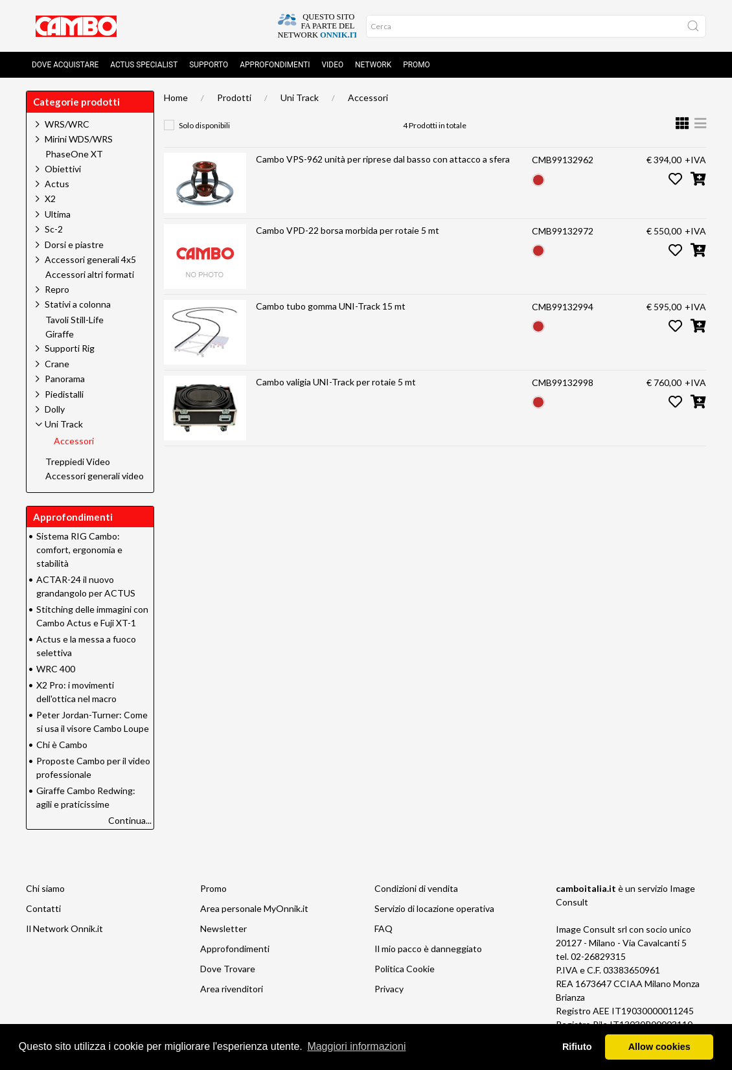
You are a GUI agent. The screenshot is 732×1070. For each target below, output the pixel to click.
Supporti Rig (70, 348)
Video (333, 64)
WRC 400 (55, 668)
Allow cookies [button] (659, 1047)
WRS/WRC (67, 124)
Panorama (65, 378)
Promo (416, 64)
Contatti (43, 908)
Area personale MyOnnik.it (254, 908)
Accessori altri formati (89, 274)
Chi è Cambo (61, 744)
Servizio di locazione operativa (434, 908)
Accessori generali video (94, 476)
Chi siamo (45, 888)
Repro (57, 289)
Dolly (55, 409)
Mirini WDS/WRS (79, 138)
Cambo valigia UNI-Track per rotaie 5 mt (336, 381)
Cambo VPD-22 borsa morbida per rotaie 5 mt (347, 230)
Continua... (130, 820)
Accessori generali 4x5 (90, 259)
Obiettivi (63, 168)
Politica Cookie (404, 968)
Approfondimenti (275, 64)
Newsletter (223, 928)
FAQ (383, 928)
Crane (57, 363)
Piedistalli (64, 394)
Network (373, 64)
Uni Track (299, 97)
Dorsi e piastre (74, 244)
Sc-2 (54, 228)
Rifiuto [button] (577, 1047)
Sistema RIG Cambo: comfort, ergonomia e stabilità (79, 549)
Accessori (368, 97)
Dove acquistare (65, 64)
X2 (50, 198)
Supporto (208, 64)
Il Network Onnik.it (64, 928)
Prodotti (234, 97)
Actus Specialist (143, 64)
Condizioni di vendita (416, 888)
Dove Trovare (227, 968)
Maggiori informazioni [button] (356, 1046)
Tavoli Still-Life (74, 320)
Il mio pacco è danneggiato (428, 948)
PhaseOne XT (74, 154)
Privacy (389, 988)
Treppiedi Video (77, 462)
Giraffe (59, 334)
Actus (57, 183)
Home (176, 97)
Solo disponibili (204, 125)
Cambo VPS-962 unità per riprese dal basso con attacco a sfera (383, 159)
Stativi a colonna (78, 304)
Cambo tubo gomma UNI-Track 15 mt (331, 306)
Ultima (58, 214)
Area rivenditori (231, 988)
